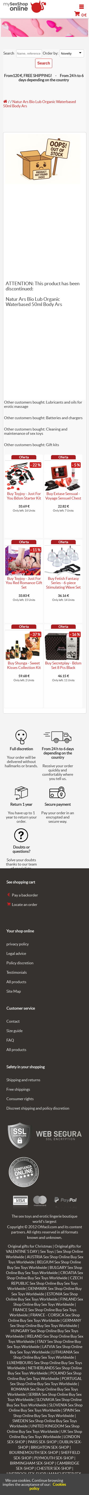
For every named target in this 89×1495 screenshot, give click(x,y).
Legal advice (16, 953)
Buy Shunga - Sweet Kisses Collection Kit (24, 665)
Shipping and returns (23, 1080)
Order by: (50, 53)
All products (16, 982)
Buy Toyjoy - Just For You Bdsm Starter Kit (24, 495)
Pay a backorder (22, 895)
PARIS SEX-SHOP (42, 1442)
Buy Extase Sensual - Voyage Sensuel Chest (63, 495)
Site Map (13, 991)
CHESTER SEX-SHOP (54, 1468)
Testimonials (16, 972)
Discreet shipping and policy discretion (37, 1108)
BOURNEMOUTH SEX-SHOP (33, 1452)
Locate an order (21, 904)
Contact (13, 1021)
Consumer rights (20, 1099)
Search (8, 53)
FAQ (10, 1040)
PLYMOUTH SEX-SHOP (54, 1458)
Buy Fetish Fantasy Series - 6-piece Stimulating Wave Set (63, 583)
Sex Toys (47, 1251)
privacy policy (17, 944)
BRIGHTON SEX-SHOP (50, 1447)
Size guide (14, 1031)
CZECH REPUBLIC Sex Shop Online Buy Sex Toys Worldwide (45, 1283)
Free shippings (18, 1089)
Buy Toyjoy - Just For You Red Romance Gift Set (24, 583)
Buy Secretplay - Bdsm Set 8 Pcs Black (63, 665)
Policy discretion (19, 963)
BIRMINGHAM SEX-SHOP (32, 1463)
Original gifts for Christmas (30, 1246)
